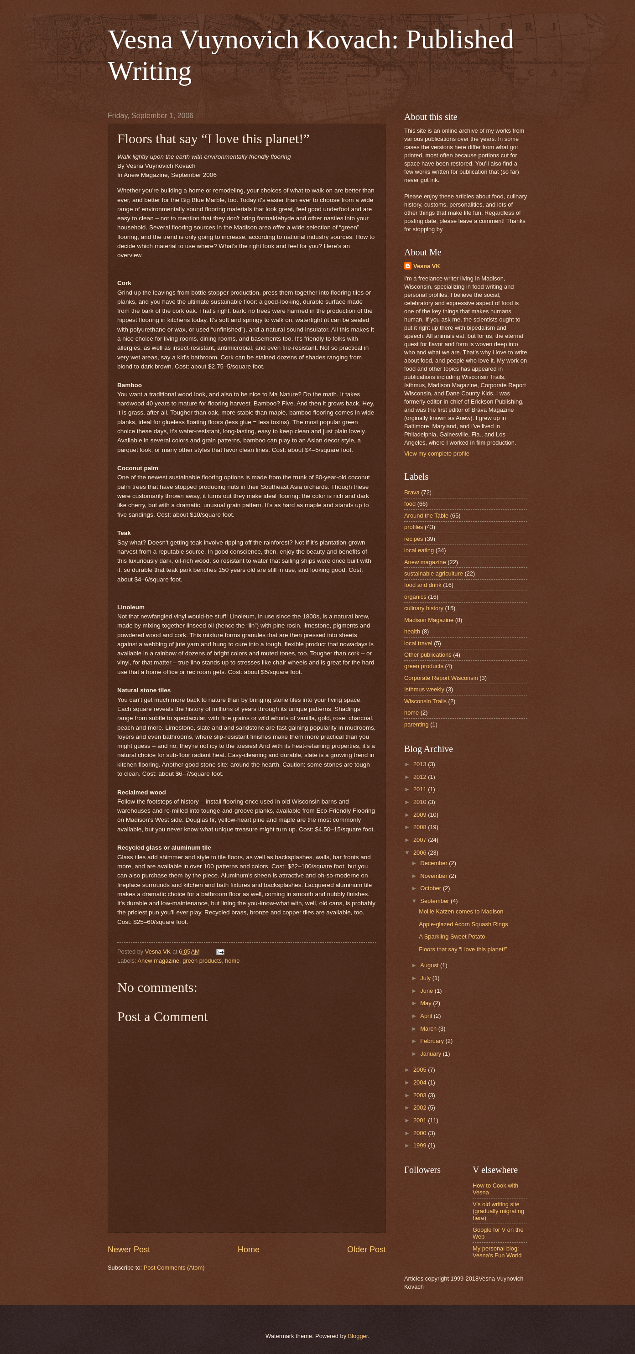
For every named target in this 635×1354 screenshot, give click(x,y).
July (426, 978)
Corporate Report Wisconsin (441, 677)
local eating (419, 550)
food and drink (423, 584)
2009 (420, 814)
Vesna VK (426, 266)
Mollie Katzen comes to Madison (461, 911)
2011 (420, 789)
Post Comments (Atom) (174, 1267)
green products (202, 960)
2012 (420, 776)
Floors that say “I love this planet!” (463, 949)
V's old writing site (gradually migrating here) (498, 1211)
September (435, 900)
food (410, 503)
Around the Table (426, 515)
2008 (420, 827)
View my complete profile (436, 453)
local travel (418, 643)
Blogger (358, 1336)
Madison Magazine (428, 620)
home (232, 960)
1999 (420, 1145)
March (429, 1028)
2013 (420, 764)
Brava (412, 492)
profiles (413, 527)
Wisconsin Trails (425, 701)
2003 (420, 1095)
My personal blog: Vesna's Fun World (497, 1252)
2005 (420, 1069)
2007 (420, 839)
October (431, 888)
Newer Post (129, 1249)
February (432, 1041)
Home (249, 1249)
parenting (416, 724)
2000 (420, 1133)
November (434, 875)
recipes (413, 538)
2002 (420, 1107)
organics (415, 596)
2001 (420, 1120)
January (431, 1053)
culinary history (423, 608)
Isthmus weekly (424, 689)
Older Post (366, 1249)
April (426, 1015)
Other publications (428, 654)
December (434, 863)
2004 (420, 1082)
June (427, 990)
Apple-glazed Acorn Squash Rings (463, 924)
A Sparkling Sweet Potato (452, 936)
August (430, 965)
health (412, 631)
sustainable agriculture (433, 573)
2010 (420, 802)
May (426, 1003)
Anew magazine (158, 960)
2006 (420, 852)
